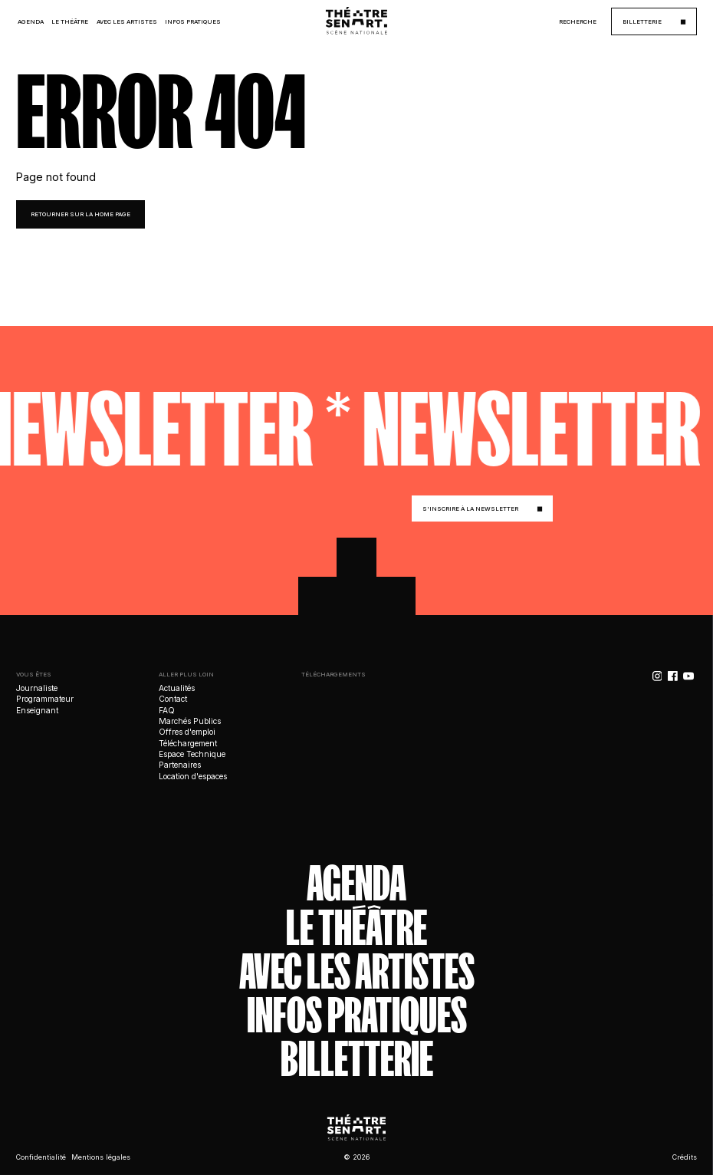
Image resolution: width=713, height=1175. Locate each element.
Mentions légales (100, 1157)
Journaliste (37, 688)
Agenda (31, 21)
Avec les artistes (357, 971)
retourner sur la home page (80, 214)
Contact (173, 698)
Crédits (684, 1157)
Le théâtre (356, 928)
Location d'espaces (193, 776)
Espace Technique (192, 754)
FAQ (167, 710)
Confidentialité (41, 1157)
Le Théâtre (69, 21)
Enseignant (37, 710)
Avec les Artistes (127, 21)
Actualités (177, 688)
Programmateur (45, 698)
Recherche (577, 21)
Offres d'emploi (187, 731)
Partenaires (180, 764)
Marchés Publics (190, 721)
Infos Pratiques (193, 21)
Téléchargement (188, 743)
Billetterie (357, 1059)
